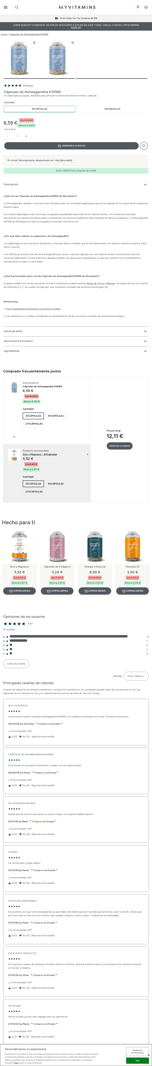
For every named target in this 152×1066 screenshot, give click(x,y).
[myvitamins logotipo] (77, 7)
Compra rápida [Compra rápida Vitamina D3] (132, 591)
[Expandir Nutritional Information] (76, 341)
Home (4, 34)
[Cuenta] (138, 7)
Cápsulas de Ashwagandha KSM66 (28, 34)
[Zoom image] (34, 42)
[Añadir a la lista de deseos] (144, 146)
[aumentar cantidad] (26, 136)
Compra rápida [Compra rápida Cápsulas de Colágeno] (57, 591)
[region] (76, 1055)
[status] (17, 136)
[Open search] (17, 7)
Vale (137, 1060)
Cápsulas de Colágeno (57, 566)
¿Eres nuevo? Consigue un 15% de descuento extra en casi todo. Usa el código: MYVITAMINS (76, 26)
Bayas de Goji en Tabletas (101, 283)
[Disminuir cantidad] (7, 136)
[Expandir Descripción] (76, 184)
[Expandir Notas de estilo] (76, 331)
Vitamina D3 (133, 566)
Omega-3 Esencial (95, 566)
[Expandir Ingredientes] (76, 351)
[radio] (39, 109)
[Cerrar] (148, 1055)
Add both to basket (119, 446)
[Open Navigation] (5, 7)
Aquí (16, 1063)
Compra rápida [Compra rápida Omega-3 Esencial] (95, 591)
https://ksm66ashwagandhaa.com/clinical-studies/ (33, 308)
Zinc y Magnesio (19, 566)
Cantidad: (10, 129)
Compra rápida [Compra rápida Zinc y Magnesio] (19, 591)
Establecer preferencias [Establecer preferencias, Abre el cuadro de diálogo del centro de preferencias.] (137, 1051)
